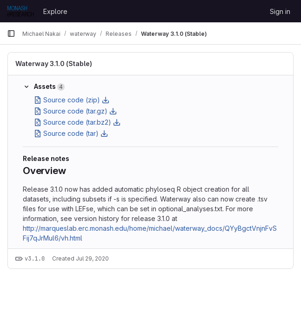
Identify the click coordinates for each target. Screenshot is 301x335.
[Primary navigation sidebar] (11, 33)
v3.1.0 (35, 258)
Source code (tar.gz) (75, 111)
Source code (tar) (71, 133)
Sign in (280, 11)
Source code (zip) (71, 100)
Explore (55, 11)
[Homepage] (20, 11)
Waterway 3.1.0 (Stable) (53, 63)
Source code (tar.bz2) (77, 122)
